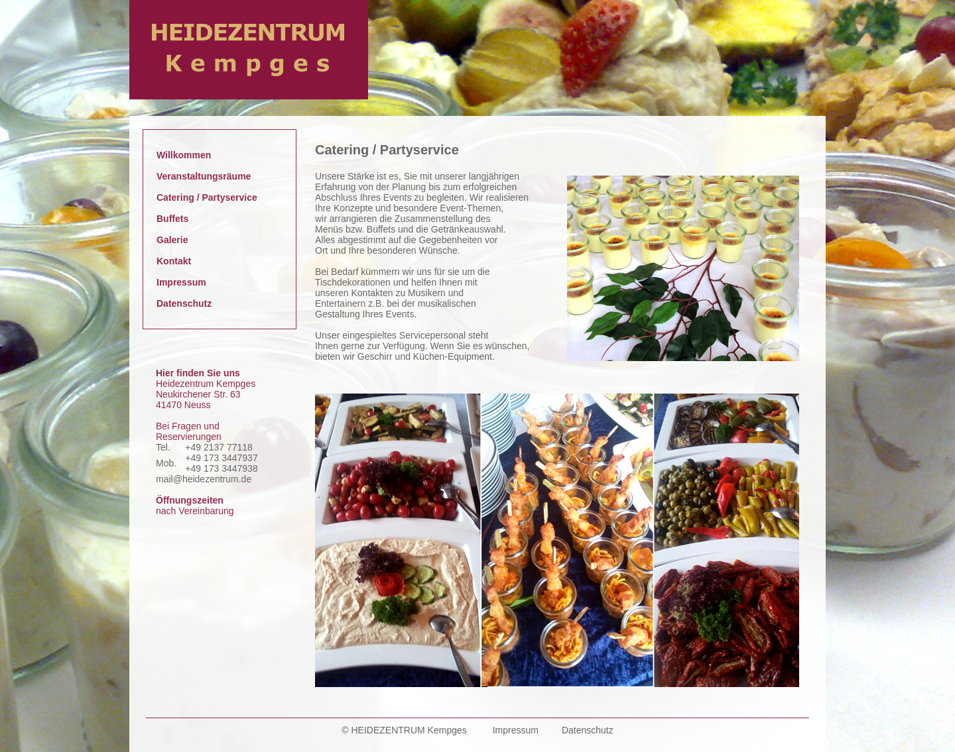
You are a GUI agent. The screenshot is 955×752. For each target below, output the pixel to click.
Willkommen (184, 155)
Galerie (172, 240)
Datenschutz (184, 303)
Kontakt (174, 261)
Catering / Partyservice (207, 197)
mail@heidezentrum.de (203, 479)
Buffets (172, 218)
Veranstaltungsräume (204, 176)
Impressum (181, 282)
